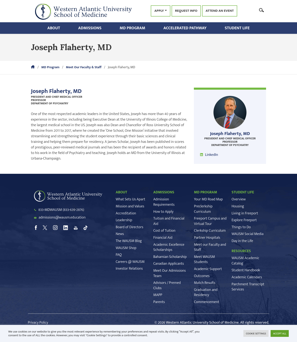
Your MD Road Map (208, 199)
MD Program (132, 28)
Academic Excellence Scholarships (168, 247)
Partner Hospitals (207, 238)
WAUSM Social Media (248, 234)
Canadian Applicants (168, 264)
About (53, 28)
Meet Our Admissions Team (169, 273)
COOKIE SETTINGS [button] (256, 333)
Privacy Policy (38, 323)
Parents (159, 302)
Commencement (206, 302)
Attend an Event (220, 11)
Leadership (124, 220)
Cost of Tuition (164, 231)
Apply (159, 11)
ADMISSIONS (163, 192)
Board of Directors (129, 227)
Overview (239, 199)
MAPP (157, 295)
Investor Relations (129, 269)
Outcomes (202, 276)
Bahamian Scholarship (170, 257)
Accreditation (126, 213)
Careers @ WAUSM (130, 262)
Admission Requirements (163, 202)
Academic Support (208, 269)
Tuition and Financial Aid (168, 221)
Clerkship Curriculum (210, 231)
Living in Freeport (245, 213)
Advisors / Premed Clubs (167, 285)
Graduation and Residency (206, 292)
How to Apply (163, 212)
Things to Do (241, 227)
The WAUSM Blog (129, 241)
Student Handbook (246, 270)
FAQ (119, 255)
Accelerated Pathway (184, 28)
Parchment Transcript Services (248, 287)
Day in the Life (242, 241)
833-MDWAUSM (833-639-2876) (61, 210)
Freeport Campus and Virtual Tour (210, 221)
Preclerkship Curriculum (203, 209)
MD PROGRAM (205, 192)
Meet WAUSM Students (204, 259)
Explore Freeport (244, 220)
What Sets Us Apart (130, 199)
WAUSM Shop (126, 248)
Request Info (186, 11)
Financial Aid (162, 238)
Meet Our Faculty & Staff (83, 67)
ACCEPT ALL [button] (279, 333)
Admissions (89, 28)
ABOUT (121, 192)
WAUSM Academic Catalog (245, 261)
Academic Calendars (247, 277)
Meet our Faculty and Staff (210, 247)
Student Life (237, 28)
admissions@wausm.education (62, 217)
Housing (238, 206)
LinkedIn (211, 155)
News (120, 234)
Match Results (205, 283)
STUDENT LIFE (243, 192)
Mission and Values (130, 206)
